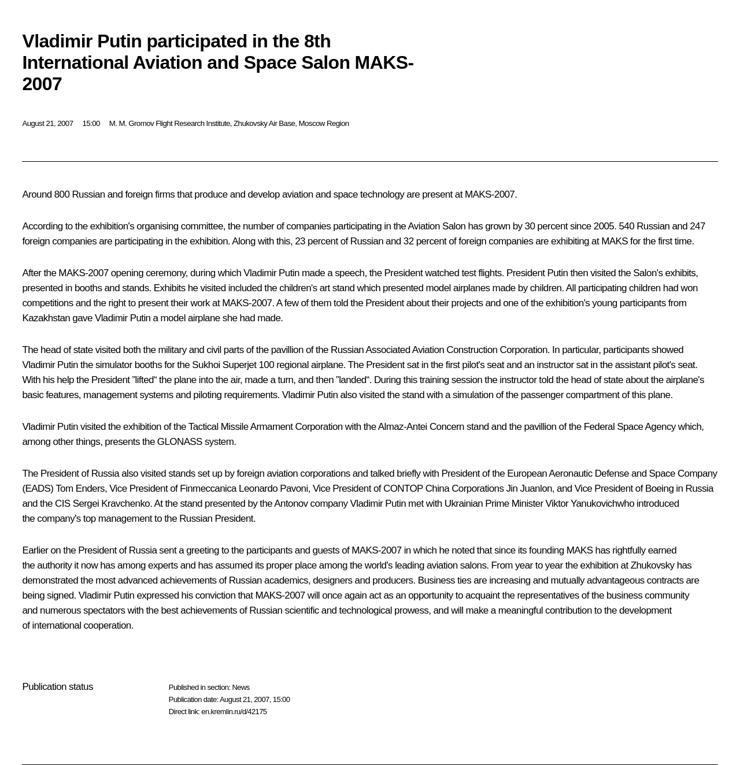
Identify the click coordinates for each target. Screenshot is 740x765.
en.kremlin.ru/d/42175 (234, 711)
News (240, 687)
